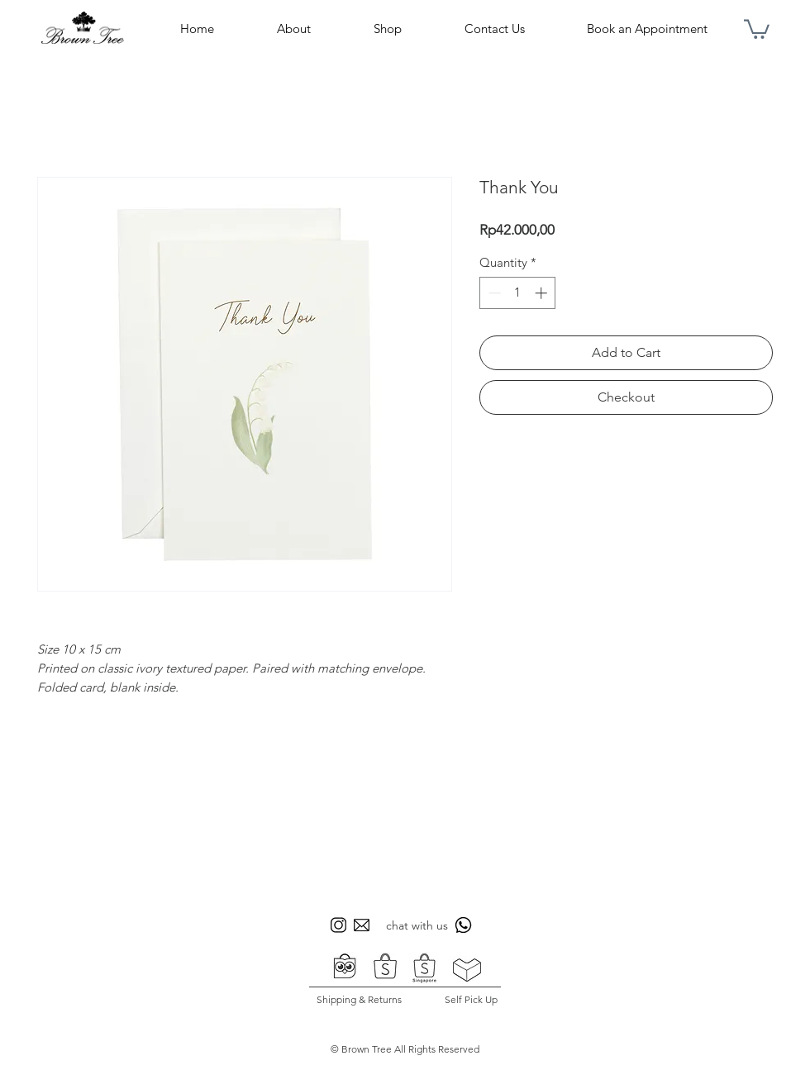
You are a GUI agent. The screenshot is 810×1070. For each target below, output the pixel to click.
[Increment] (542, 293)
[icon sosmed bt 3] (361, 925)
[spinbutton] (517, 293)
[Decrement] (493, 293)
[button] (757, 28)
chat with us (417, 925)
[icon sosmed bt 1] (338, 925)
